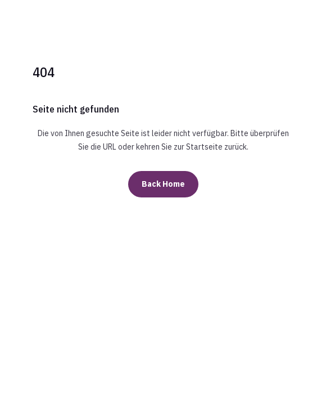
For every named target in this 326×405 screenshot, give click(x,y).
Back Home (163, 184)
